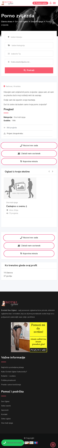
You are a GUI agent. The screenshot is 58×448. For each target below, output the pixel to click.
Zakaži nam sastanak (29, 153)
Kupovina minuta (29, 161)
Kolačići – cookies (8, 376)
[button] (49, 171)
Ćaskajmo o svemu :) (16, 206)
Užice (11, 210)
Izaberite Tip (16, 54)
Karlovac (9, 86)
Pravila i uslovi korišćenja (11, 385)
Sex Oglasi (5, 401)
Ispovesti (4, 410)
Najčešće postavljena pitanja (12, 367)
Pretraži (29, 70)
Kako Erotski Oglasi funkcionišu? (14, 372)
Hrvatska (16, 86)
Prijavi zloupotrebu (13, 133)
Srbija (16, 210)
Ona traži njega (19, 117)
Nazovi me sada (29, 146)
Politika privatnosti (8, 380)
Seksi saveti (6, 406)
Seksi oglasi (6, 419)
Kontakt (4, 414)
